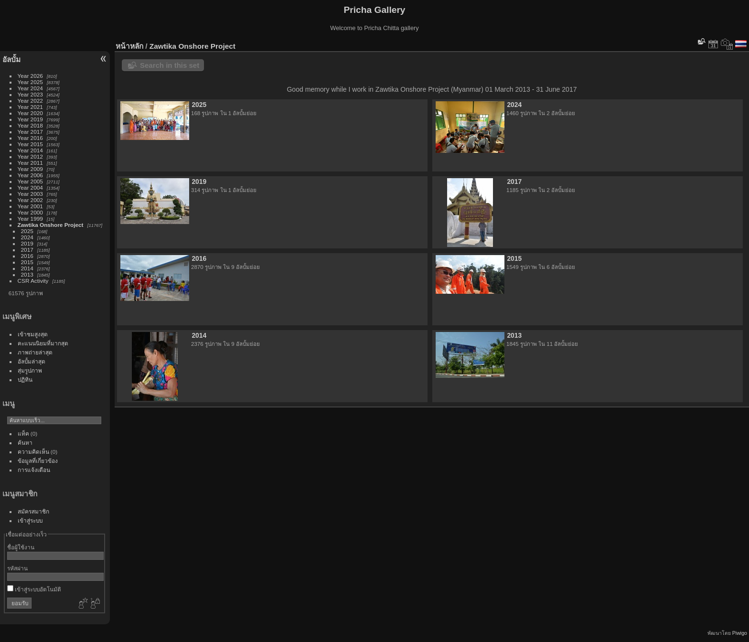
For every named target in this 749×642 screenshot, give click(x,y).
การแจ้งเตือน (34, 470)
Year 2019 (30, 119)
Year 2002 (30, 200)
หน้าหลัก (129, 46)
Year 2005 (30, 181)
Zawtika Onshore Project (51, 225)
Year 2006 (30, 175)
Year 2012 (30, 156)
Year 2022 (30, 100)
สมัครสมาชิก (33, 511)
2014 (27, 268)
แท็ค (23, 433)
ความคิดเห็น (33, 452)
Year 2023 (30, 94)
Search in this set (169, 65)
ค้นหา (25, 442)
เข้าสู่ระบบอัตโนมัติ (34, 589)
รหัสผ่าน (17, 568)
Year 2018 (30, 125)
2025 (27, 231)
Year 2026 (30, 76)
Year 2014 (30, 150)
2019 (27, 243)
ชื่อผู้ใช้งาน (20, 547)
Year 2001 (30, 206)
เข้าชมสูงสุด (33, 334)
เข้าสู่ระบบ (30, 520)
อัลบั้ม (11, 59)
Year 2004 (30, 187)
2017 (27, 249)
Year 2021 (30, 107)
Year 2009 (30, 169)
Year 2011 (30, 163)
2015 (27, 262)
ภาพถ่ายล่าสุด (35, 352)
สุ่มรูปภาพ (30, 370)
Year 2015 (30, 144)
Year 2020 (30, 113)
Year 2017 (30, 131)
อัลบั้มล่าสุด (31, 361)
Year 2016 (30, 138)
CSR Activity (33, 281)
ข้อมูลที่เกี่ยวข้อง (38, 461)
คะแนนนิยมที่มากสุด (43, 343)
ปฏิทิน (25, 379)
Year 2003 (30, 194)
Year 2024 (30, 88)
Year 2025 (30, 82)
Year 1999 (30, 218)
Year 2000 (30, 212)
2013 (27, 274)
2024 (27, 237)
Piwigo (739, 633)
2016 (27, 256)
